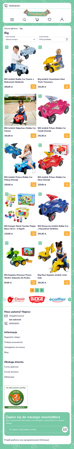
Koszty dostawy (11, 371)
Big (21, 28)
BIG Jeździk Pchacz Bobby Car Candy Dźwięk (52, 129)
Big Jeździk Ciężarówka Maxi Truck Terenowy (51, 80)
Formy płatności (11, 367)
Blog (6, 352)
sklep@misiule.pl (14, 316)
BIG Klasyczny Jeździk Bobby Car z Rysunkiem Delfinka (53, 227)
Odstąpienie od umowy (14, 347)
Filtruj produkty (53, 39)
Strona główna (11, 28)
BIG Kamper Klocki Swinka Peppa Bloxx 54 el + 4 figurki (20, 227)
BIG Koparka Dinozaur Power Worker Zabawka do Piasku (17, 276)
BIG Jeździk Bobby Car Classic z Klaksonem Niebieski (19, 80)
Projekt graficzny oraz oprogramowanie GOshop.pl (26, 440)
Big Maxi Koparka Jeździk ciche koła (52, 276)
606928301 (12, 5)
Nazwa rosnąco (12, 39)
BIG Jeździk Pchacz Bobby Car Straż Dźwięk (52, 178)
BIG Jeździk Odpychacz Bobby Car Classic (20, 129)
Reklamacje (9, 377)
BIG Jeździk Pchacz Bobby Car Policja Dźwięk (18, 178)
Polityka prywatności (13, 342)
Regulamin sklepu (12, 337)
